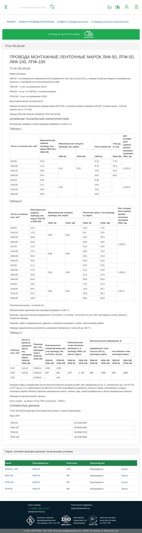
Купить (124, 469)
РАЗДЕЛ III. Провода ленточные (72, 22)
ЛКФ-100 (9, 475)
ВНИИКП (11, 22)
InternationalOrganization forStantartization (80, 520)
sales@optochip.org (36, 512)
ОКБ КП (36, 469)
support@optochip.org (80, 508)
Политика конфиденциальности (67, 531)
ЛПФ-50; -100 (11, 469)
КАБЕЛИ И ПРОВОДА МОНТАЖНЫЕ (36, 22)
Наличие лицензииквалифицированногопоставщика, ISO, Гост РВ (48, 520)
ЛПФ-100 (9, 482)
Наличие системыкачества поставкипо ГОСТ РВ (108, 520)
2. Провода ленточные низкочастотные (109, 22)
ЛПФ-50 (8, 489)
